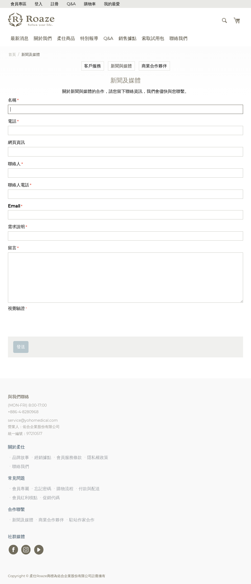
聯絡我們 (178, 38)
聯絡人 (14, 163)
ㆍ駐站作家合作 (79, 519)
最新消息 (20, 38)
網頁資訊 (16, 142)
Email (14, 206)
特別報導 (89, 38)
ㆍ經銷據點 (40, 457)
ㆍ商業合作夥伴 (49, 519)
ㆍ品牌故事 (18, 457)
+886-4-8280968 (23, 412)
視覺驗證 (16, 308)
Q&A (71, 3)
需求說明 (16, 226)
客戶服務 (92, 65)
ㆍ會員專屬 (18, 488)
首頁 (12, 54)
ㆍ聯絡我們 (18, 466)
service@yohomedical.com (33, 420)
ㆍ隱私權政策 (95, 457)
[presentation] (48, 323)
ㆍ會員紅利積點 (22, 497)
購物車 (90, 3)
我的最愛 (112, 3)
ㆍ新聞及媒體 (20, 519)
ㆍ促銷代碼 (49, 497)
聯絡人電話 (18, 184)
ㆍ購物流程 (62, 488)
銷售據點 (127, 38)
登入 (38, 3)
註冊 (55, 3)
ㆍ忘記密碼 (40, 488)
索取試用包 (153, 38)
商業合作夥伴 (154, 65)
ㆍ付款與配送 (87, 488)
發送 (21, 346)
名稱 (12, 100)
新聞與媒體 (121, 65)
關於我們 (43, 38)
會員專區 (18, 3)
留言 (12, 247)
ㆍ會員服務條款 (67, 457)
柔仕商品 (66, 38)
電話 (12, 121)
